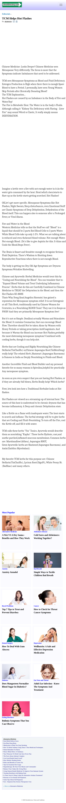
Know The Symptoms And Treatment (46, 686)
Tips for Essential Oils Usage (12, 764)
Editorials (6, 14)
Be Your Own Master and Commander (24, 766)
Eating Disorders (8, 717)
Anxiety (5, 569)
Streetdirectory (29, 800)
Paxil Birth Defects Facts (10, 741)
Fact (4, 782)
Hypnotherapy (7, 766)
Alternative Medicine (9, 532)
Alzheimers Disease (40, 532)
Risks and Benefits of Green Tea (13, 762)
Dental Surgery (7, 643)
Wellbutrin (39, 646)
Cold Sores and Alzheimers (46, 535)
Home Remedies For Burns (11, 749)
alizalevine (8, 21)
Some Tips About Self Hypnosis (13, 779)
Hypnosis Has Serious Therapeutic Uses (19, 782)
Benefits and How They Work (16, 538)
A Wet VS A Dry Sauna (13, 535)
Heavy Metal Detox (9, 751)
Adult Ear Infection (43, 683)
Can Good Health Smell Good (12, 758)
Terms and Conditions (39, 800)
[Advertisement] (24, 44)
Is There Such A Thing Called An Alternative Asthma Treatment (22, 775)
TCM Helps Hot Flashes (17, 18)
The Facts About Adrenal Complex (13, 756)
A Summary (19, 751)
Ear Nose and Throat (41, 680)
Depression (37, 643)
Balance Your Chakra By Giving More (15, 769)
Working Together (42, 538)
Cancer (36, 606)
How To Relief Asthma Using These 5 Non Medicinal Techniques (23, 747)
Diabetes (5, 680)
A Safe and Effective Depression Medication (44, 649)
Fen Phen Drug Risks (9, 743)
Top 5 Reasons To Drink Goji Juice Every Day (17, 754)
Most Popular (8, 512)
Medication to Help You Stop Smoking (15, 745)
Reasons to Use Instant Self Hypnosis (14, 777)
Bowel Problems (7, 606)
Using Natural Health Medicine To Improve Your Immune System (23, 771)
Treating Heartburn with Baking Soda (14, 773)
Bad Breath (38, 569)
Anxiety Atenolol (10, 572)
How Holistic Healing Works (12, 760)
